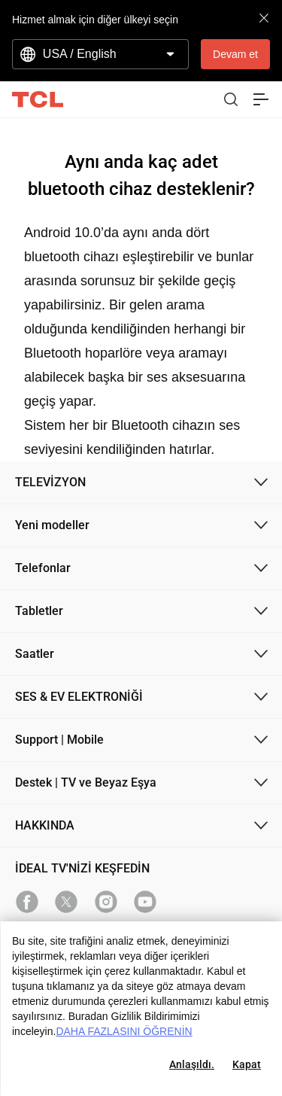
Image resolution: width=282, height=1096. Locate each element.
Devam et (235, 54)
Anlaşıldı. (191, 1064)
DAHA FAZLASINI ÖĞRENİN (124, 1031)
